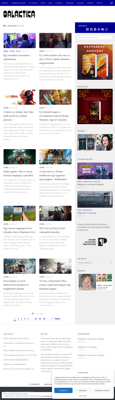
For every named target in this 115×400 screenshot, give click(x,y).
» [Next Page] (51, 319)
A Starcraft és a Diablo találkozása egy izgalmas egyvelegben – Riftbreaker (53, 175)
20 (40, 319)
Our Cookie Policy (47, 396)
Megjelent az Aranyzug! (87, 213)
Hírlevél (90, 3)
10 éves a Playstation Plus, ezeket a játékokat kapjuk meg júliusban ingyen (55, 284)
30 (44, 319)
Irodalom (59, 3)
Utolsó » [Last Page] (57, 319)
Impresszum (48, 384)
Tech (18, 51)
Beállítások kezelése (102, 390)
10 (36, 319)
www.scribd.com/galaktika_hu (23, 369)
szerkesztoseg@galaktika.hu (19, 360)
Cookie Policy (83, 395)
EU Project (33, 3)
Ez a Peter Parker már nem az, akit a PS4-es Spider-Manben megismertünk (55, 59)
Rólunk (99, 3)
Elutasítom (83, 390)
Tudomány (70, 3)
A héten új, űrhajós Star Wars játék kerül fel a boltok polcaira (19, 115)
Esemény (80, 3)
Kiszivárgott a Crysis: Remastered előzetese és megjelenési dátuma (16, 284)
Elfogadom (63, 390)
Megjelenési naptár (19, 3)
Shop (50, 3)
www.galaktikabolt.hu (18, 364)
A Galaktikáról (34, 384)
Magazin (5, 3)
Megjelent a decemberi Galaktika (90, 184)
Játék (12, 51)
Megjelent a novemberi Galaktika (91, 355)
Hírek (43, 3)
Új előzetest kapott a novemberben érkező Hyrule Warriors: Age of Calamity (54, 115)
